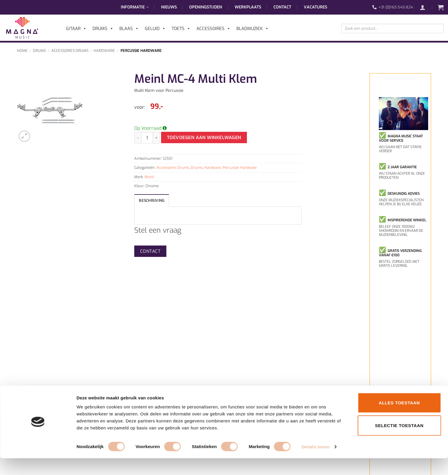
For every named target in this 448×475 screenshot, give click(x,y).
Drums (39, 50)
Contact (282, 7)
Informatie (135, 7)
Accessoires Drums (69, 50)
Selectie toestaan (399, 442)
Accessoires (213, 28)
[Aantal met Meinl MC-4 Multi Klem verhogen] (156, 137)
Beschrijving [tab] (151, 200)
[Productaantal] (147, 137)
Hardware (104, 50)
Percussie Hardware (141, 50)
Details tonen (315, 463)
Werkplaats (248, 7)
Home (22, 50)
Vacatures (315, 7)
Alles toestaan (399, 419)
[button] (425, 7)
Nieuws (169, 7)
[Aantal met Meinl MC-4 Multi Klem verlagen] (137, 137)
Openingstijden (205, 7)
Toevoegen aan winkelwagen (204, 137)
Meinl (149, 176)
